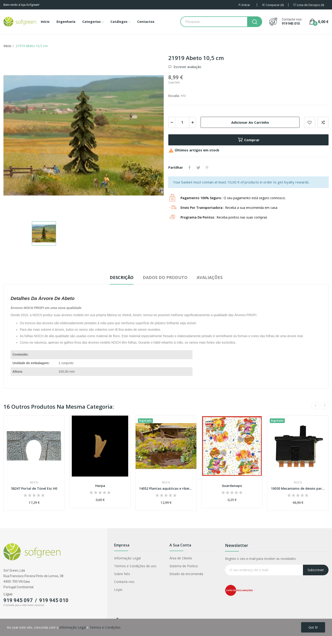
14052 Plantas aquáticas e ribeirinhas (166, 488)
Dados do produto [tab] (165, 277)
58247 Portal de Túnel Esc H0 (34, 488)
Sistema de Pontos (183, 566)
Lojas (118, 589)
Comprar (248, 140)
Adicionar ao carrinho (250, 122)
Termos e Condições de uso (135, 566)
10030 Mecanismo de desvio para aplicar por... (298, 488)
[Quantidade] (182, 122)
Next (325, 405)
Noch (34, 482)
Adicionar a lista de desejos (309, 122)
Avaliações (209, 277)
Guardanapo (232, 485)
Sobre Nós (122, 574)
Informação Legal (127, 558)
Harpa (100, 485)
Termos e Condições (105, 627)
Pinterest (207, 167)
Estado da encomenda (186, 574)
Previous (315, 405)
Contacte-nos (124, 581)
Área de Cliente (180, 558)
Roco (298, 482)
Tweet (198, 167)
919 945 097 (18, 600)
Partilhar (189, 167)
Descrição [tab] (121, 277)
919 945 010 (291, 23)
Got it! (313, 627)
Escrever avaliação (187, 67)
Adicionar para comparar (323, 122)
